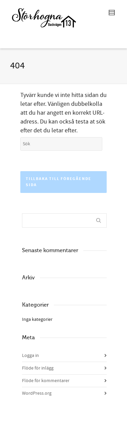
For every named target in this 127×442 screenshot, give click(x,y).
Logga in (30, 356)
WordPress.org (36, 393)
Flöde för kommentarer (45, 381)
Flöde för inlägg (38, 368)
